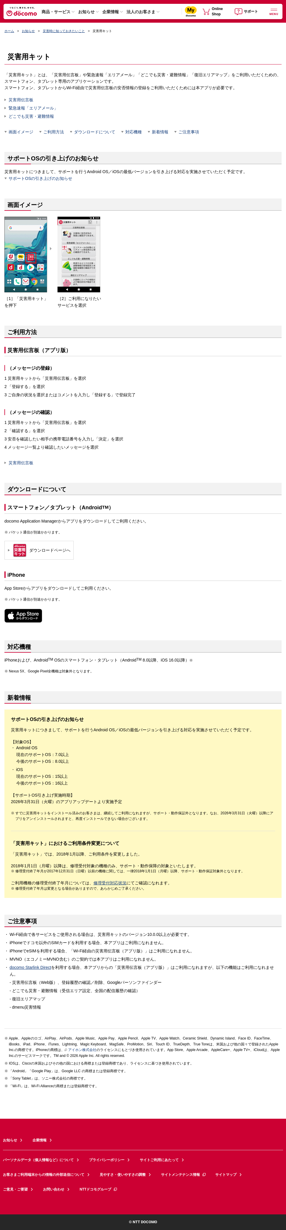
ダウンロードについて (94, 132)
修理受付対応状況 (109, 883)
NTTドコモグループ (99, 1189)
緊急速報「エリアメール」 (33, 108)
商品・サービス (56, 11)
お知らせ (86, 11)
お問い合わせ (53, 1189)
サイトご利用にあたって (159, 1160)
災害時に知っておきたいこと (64, 31)
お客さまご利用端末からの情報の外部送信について (43, 1175)
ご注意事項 (188, 132)
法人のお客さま (140, 11)
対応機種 (133, 132)
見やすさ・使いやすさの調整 (123, 1175)
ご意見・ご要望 (15, 1189)
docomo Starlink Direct (30, 967)
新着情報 (160, 132)
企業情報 (110, 11)
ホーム (9, 31)
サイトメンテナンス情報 (183, 1174)
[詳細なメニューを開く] (274, 11)
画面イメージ (21, 132)
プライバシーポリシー (106, 1160)
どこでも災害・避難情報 (31, 116)
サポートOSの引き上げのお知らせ (40, 178)
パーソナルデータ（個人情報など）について (38, 1160)
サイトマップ (225, 1175)
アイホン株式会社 (80, 1050)
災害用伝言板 (21, 99)
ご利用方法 (53, 132)
